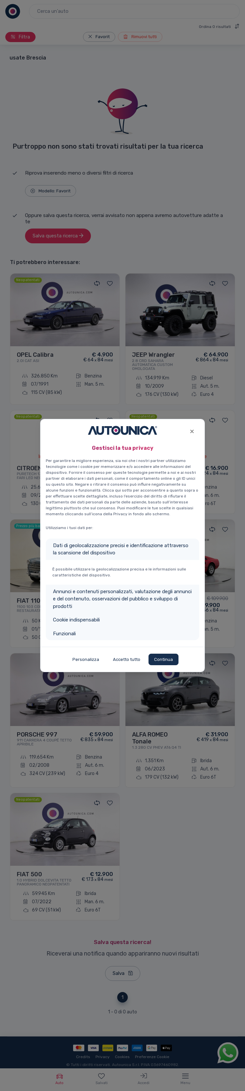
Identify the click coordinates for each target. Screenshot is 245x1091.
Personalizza (85, 659)
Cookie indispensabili (76, 620)
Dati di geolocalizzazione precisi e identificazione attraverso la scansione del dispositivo (120, 549)
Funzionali (64, 634)
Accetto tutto (126, 659)
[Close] (192, 430)
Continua (163, 659)
